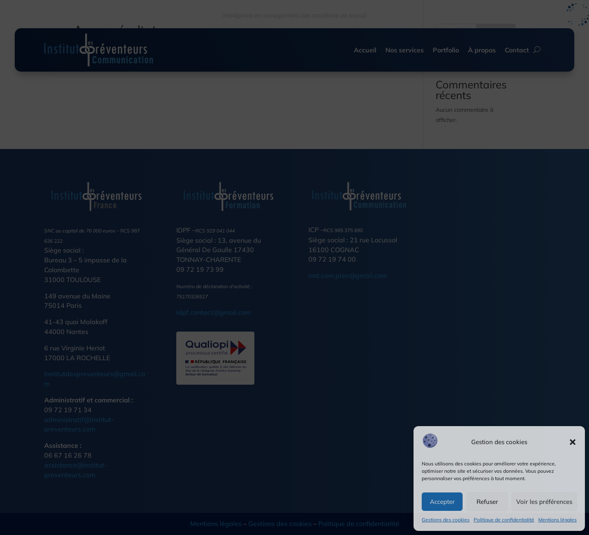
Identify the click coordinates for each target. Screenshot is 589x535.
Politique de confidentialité (504, 520)
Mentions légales (557, 520)
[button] (573, 442)
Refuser (487, 502)
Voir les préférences (544, 502)
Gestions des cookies (446, 520)
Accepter (442, 502)
